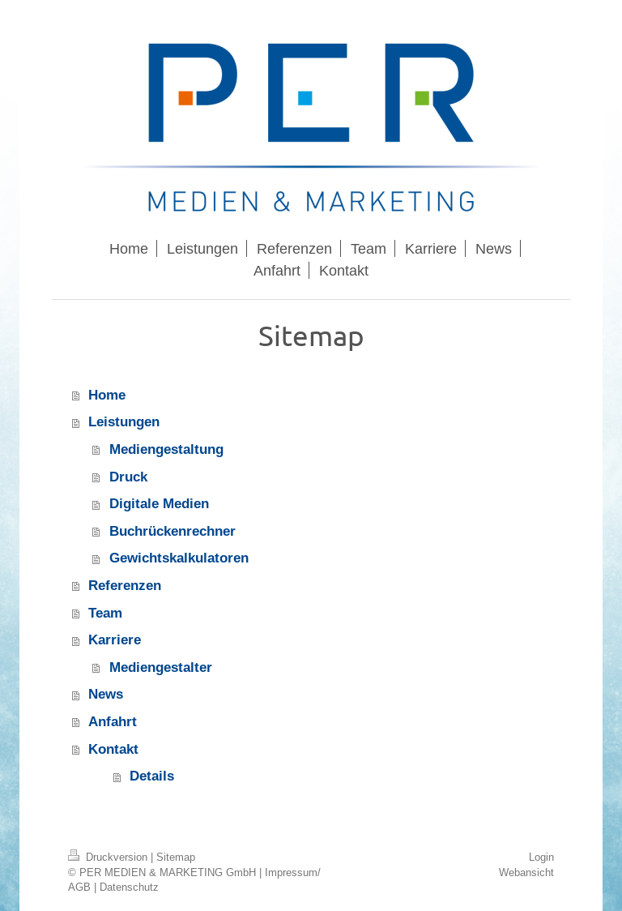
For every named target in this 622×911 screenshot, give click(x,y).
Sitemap (175, 856)
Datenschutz (129, 886)
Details (152, 776)
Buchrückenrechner (172, 531)
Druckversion (109, 856)
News (105, 694)
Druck (128, 477)
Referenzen (124, 585)
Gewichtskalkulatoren (179, 558)
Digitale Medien (159, 503)
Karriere (114, 640)
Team (105, 613)
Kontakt (113, 749)
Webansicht (526, 872)
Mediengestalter (160, 667)
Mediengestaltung (166, 449)
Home (107, 395)
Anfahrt (112, 721)
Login (541, 856)
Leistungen (124, 422)
